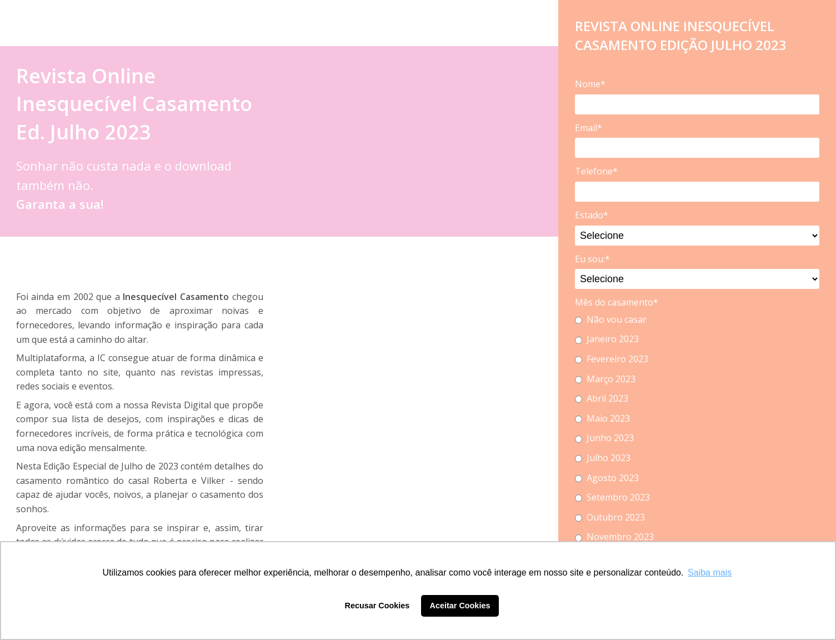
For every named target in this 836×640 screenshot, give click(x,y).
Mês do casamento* (616, 302)
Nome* (590, 84)
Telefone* (596, 171)
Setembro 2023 (612, 497)
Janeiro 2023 (607, 339)
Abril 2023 (601, 398)
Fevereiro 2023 (611, 359)
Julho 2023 (602, 458)
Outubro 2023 (610, 517)
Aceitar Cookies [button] (460, 605)
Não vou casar (611, 319)
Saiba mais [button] (710, 572)
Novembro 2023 (614, 537)
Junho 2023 (604, 438)
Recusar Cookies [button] (377, 605)
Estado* (591, 215)
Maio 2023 (602, 418)
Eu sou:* (592, 259)
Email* (588, 128)
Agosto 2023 (607, 478)
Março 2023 (605, 379)
